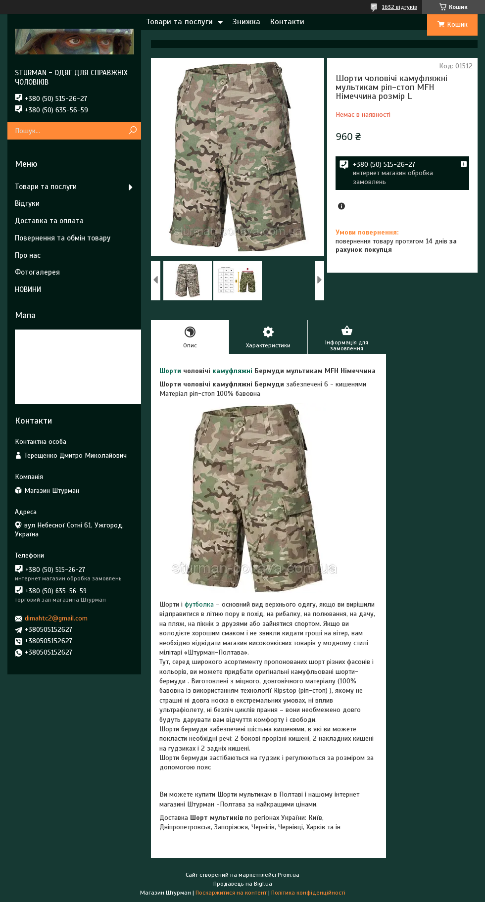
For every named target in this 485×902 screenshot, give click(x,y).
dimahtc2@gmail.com (56, 618)
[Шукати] (132, 131)
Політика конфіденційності (308, 892)
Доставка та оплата (49, 220)
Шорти (170, 371)
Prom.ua (288, 874)
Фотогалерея (37, 272)
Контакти (287, 22)
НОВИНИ (28, 289)
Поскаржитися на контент (231, 892)
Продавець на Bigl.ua (242, 883)
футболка (199, 604)
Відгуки (27, 203)
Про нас (28, 255)
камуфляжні (232, 371)
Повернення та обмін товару (62, 238)
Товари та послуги (179, 22)
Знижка (246, 22)
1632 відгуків (399, 6)
